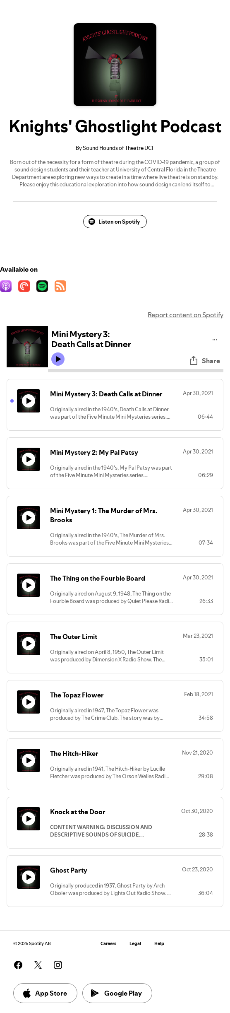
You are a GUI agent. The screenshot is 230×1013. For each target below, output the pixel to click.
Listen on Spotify (114, 221)
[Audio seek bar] (135, 370)
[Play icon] (58, 359)
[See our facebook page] (18, 965)
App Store (44, 993)
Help (159, 944)
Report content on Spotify (185, 314)
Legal (135, 944)
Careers (108, 944)
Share (204, 361)
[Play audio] (215, 338)
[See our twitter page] (38, 965)
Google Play (116, 993)
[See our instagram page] (58, 965)
